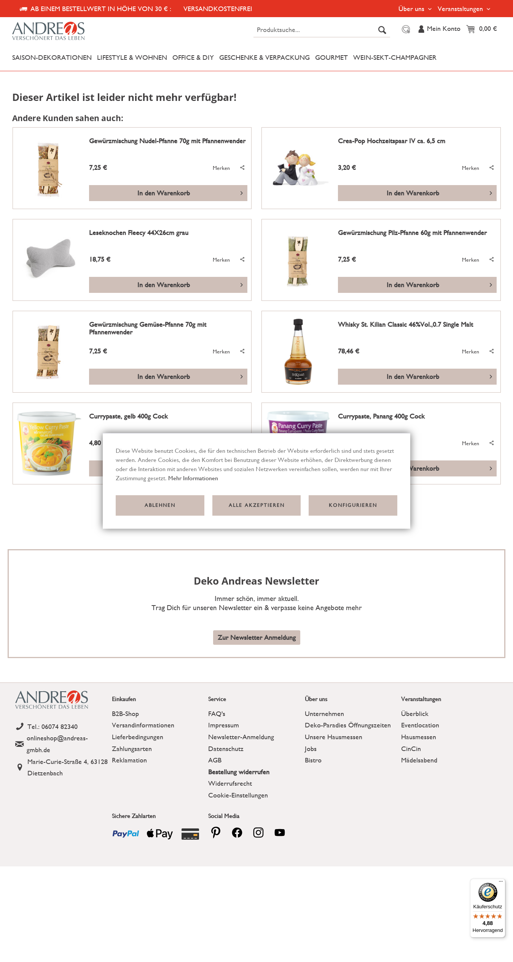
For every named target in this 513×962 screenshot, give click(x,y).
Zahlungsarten (132, 749)
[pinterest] (215, 832)
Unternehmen (324, 714)
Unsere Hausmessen (333, 737)
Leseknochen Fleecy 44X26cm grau (138, 233)
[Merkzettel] (404, 29)
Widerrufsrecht (230, 783)
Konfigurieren (353, 505)
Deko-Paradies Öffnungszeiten (348, 725)
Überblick (415, 714)
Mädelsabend (419, 760)
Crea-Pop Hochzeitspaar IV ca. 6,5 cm (391, 141)
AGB (214, 760)
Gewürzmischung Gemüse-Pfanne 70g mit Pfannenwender (147, 328)
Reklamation (129, 760)
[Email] (61, 744)
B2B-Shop (125, 714)
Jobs (311, 749)
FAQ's (216, 714)
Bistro (313, 760)
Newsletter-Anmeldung (241, 737)
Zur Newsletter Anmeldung (257, 637)
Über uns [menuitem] (412, 9)
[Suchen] (382, 29)
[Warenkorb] (483, 29)
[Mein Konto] (438, 29)
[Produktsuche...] (321, 29)
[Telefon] (61, 727)
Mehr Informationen (193, 478)
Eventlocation (420, 725)
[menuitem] (321, 29)
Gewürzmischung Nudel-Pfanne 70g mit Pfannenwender (167, 141)
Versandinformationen (143, 725)
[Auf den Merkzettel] (217, 168)
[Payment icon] (126, 834)
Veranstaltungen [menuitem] (461, 9)
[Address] (61, 767)
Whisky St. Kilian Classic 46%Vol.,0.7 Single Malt (405, 324)
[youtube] (279, 832)
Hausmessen (418, 737)
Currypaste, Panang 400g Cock (381, 416)
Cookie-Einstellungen (238, 795)
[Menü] (500, 883)
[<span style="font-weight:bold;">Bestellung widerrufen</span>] (254, 772)
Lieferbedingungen (137, 737)
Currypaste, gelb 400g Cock (128, 416)
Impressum (223, 725)
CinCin (411, 749)
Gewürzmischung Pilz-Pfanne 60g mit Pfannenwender (412, 233)
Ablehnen (160, 505)
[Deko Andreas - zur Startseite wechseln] (72, 31)
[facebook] (237, 832)
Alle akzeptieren (257, 505)
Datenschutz (226, 749)
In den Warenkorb (190, 192)
